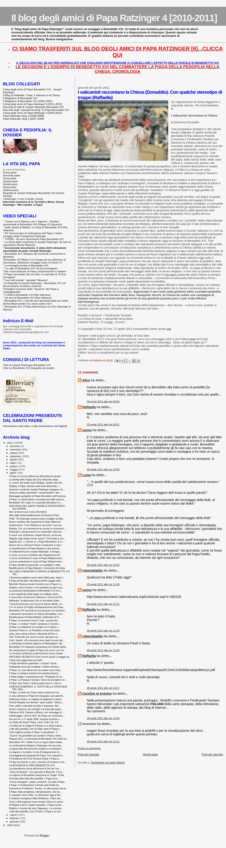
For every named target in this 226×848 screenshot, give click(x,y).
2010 (10, 825)
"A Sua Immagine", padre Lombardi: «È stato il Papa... (37, 781)
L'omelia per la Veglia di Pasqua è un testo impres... (36, 725)
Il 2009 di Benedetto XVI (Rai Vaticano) (28, 294)
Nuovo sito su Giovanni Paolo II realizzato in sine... (36, 545)
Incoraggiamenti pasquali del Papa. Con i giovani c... (37, 755)
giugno (14, 466)
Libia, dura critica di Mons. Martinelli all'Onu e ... (34, 633)
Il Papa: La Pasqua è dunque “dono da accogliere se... (38, 679)
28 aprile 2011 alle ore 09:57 (103, 424)
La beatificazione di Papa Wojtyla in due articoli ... (35, 548)
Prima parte (10, 172)
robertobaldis (92, 570)
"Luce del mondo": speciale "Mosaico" (26, 280)
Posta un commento (89, 748)
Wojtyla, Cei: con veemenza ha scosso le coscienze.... (37, 528)
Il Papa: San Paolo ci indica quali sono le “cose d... (36, 683)
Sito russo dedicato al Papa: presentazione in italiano (35, 271)
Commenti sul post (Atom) (108, 762)
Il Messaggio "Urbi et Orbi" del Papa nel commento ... (37, 715)
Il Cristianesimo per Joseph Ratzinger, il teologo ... (35, 551)
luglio (13, 462)
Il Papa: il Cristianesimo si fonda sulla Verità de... (35, 785)
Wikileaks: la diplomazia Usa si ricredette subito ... (35, 600)
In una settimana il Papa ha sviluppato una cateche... (37, 695)
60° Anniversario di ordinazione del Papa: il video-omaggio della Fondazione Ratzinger (33, 235)
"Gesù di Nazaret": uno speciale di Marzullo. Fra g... (36, 772)
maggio (14, 469)
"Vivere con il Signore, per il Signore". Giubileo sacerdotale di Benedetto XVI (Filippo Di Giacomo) (32, 223)
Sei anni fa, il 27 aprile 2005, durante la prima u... (35, 719)
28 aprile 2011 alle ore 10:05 (103, 469)
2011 (10, 442)
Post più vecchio (212, 754)
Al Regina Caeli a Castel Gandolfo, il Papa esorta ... (36, 805)
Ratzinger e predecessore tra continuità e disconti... (36, 531)
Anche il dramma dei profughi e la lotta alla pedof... (36, 709)
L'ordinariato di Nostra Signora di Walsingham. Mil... (36, 643)
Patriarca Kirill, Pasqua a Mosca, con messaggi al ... (36, 712)
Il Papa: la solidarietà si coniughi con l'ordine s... (34, 627)
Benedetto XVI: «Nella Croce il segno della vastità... (36, 742)
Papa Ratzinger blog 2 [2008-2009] (23, 115)
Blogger (44, 835)
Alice (86, 380)
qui (169, 329)
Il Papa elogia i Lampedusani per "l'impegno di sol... (36, 676)
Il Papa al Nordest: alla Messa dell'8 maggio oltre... (36, 580)
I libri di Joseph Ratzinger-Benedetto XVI (27, 364)
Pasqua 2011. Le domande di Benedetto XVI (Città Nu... (38, 738)
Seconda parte (11, 175)
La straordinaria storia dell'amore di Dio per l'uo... (35, 768)
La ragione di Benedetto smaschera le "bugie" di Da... (37, 775)
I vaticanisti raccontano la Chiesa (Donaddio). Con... (36, 614)
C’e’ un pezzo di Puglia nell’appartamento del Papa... (37, 607)
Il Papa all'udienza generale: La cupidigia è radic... (35, 565)
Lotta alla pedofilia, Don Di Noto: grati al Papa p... (35, 728)
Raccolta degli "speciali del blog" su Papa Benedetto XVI (36, 109)
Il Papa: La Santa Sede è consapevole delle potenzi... (37, 499)
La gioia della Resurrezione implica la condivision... (36, 748)
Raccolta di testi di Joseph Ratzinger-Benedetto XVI (33, 106)
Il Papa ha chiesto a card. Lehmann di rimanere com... (37, 762)
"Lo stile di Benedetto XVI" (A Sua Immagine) (31, 268)
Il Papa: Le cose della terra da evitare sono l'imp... (35, 670)
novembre (16, 449)
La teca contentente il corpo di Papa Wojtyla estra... (36, 558)
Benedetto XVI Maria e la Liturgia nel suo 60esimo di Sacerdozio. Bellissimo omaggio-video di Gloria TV (34, 261)
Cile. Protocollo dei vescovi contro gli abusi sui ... (35, 637)
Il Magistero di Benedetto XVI (20, 98)
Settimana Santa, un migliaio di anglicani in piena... (36, 699)
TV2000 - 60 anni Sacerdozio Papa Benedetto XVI (34, 239)
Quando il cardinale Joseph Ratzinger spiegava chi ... (37, 489)
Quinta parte (10, 184)
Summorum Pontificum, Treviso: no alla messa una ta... (38, 788)
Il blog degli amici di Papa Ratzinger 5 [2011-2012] (32, 104)
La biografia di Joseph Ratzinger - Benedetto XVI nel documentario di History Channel (34, 284)
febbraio (15, 818)
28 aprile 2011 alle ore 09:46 (103, 401)
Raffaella (89, 407)
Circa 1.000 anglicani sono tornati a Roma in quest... (37, 801)
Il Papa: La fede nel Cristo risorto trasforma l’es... (35, 692)
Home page (150, 754)
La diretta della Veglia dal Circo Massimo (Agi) (33, 479)
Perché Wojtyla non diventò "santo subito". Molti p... (36, 702)
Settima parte (11, 190)
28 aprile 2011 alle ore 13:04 (103, 650)
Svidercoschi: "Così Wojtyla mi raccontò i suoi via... (36, 525)
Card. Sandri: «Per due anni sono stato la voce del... (36, 640)
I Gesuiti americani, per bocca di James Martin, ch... (36, 604)
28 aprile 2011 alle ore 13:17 (103, 688)
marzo (14, 814)
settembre (16, 456)
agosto (14, 459)
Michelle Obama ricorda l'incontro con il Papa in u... (36, 584)
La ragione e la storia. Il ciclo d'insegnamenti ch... (35, 752)
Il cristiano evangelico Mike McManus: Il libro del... (35, 798)
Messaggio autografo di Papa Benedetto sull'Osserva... (38, 496)
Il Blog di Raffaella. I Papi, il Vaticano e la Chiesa (31, 95)
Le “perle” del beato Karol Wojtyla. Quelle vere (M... (36, 482)
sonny (87, 430)
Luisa (86, 475)
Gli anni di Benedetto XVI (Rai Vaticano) (28, 297)
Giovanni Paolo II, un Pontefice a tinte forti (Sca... (35, 630)
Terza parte (9, 178)
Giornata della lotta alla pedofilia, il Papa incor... (34, 778)
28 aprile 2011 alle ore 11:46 (103, 584)
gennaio (15, 821)
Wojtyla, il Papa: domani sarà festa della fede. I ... (35, 486)
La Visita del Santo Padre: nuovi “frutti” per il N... (34, 722)
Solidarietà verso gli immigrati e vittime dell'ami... (35, 666)
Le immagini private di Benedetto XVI (26, 265)
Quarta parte (10, 181)
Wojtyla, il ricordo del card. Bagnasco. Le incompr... (36, 808)
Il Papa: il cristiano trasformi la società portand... (34, 673)
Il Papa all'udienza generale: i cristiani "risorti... (33, 663)
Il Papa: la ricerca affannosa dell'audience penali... (35, 476)
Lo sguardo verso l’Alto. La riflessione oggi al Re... (35, 795)
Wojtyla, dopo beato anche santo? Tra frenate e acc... (37, 538)
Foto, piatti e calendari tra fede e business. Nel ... (35, 705)
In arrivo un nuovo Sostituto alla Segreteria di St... (35, 555)
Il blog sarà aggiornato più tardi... (26, 660)
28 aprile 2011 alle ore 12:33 (103, 630)
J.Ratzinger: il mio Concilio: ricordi (23, 198)
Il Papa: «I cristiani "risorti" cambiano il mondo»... (35, 623)
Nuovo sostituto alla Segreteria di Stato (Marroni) (35, 521)
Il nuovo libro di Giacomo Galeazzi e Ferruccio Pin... (36, 597)
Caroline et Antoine (97, 693)
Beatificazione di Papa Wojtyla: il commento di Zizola (37, 568)
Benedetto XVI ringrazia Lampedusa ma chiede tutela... (38, 646)
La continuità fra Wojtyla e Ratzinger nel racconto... (36, 745)
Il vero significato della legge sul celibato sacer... (34, 594)
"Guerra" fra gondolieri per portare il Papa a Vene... (36, 735)
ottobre (14, 453)
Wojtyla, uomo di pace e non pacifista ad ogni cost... (36, 587)
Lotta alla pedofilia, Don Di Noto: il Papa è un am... (36, 811)
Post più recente (88, 754)
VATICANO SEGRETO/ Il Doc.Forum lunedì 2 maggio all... (40, 656)
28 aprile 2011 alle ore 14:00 (103, 718)
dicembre (15, 446)
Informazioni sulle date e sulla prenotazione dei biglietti (35, 425)
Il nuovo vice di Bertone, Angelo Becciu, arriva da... (36, 535)
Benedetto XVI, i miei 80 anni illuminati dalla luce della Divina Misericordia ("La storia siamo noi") (35, 302)
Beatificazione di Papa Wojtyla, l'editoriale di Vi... (34, 617)
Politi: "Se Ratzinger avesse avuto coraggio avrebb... (37, 518)
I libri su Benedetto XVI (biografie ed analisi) (28, 367)
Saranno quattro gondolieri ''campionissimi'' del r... (35, 492)
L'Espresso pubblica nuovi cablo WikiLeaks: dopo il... (37, 577)
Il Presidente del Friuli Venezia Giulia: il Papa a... (35, 758)
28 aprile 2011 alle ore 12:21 (103, 604)
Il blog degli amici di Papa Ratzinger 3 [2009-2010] (32, 112)
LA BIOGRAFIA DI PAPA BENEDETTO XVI (32, 765)
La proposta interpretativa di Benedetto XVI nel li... (35, 590)
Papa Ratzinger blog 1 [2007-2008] (23, 118)
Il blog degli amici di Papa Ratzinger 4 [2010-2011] (114, 17)
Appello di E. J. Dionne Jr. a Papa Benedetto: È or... (36, 541)
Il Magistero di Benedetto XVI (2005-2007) (27, 101)
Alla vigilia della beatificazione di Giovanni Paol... (35, 515)
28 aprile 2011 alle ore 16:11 (103, 741)
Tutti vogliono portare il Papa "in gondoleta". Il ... (34, 732)
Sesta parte (9, 187)
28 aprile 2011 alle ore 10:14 (103, 565)
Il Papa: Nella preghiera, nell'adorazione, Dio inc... (35, 791)
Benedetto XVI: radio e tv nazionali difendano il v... (35, 502)
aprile (13, 472)
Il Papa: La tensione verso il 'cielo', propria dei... (34, 620)
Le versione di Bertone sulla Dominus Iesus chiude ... (37, 653)
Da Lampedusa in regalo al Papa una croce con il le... (37, 650)
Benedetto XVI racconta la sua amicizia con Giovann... (38, 610)
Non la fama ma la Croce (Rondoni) (28, 511)
